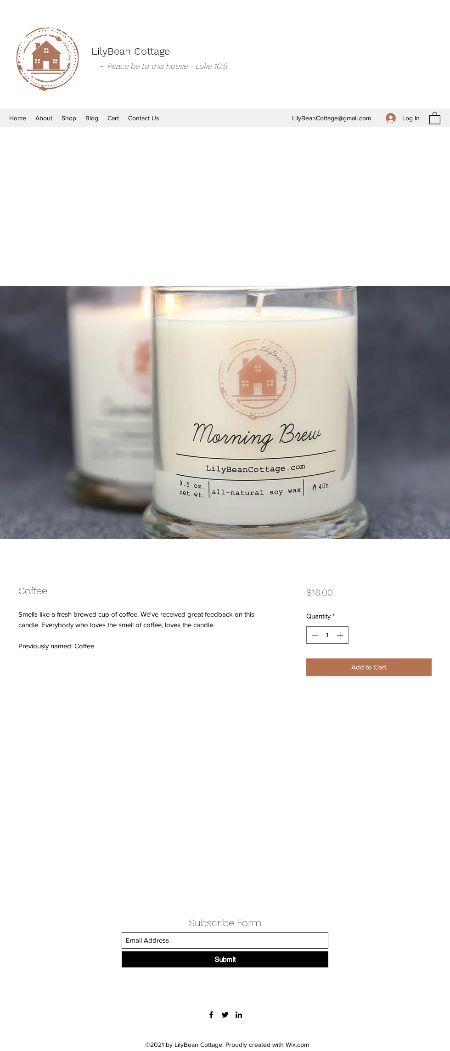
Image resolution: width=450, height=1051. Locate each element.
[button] (434, 117)
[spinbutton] (327, 635)
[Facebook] (211, 1014)
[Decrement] (314, 635)
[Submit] (225, 959)
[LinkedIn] (238, 1014)
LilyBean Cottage (130, 51)
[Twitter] (225, 1014)
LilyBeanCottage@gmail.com (331, 118)
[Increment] (341, 635)
